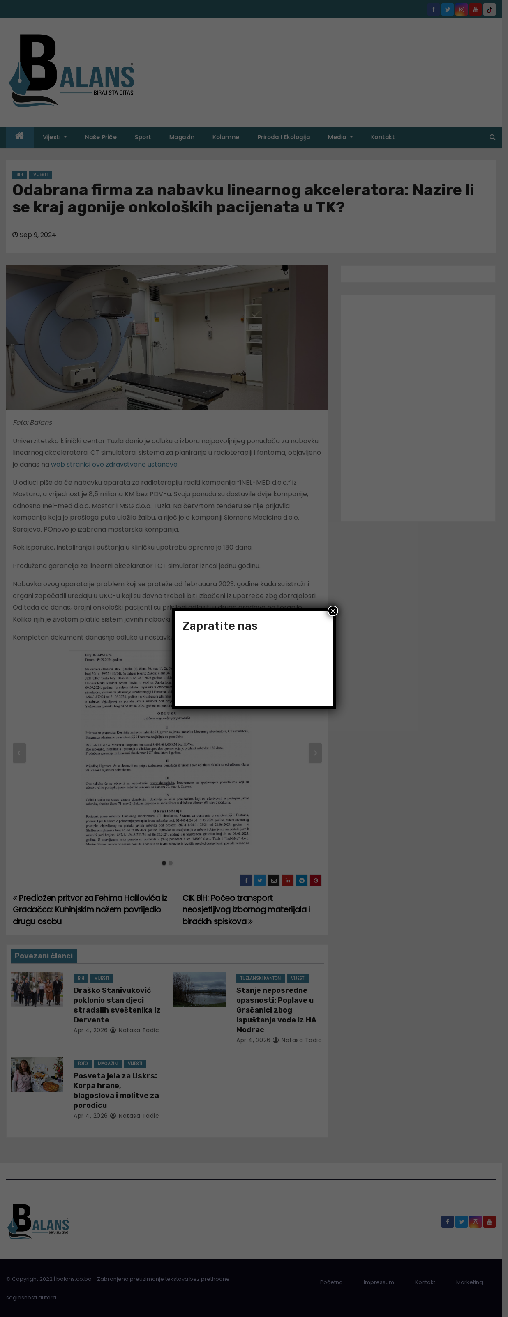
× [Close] (333, 611)
